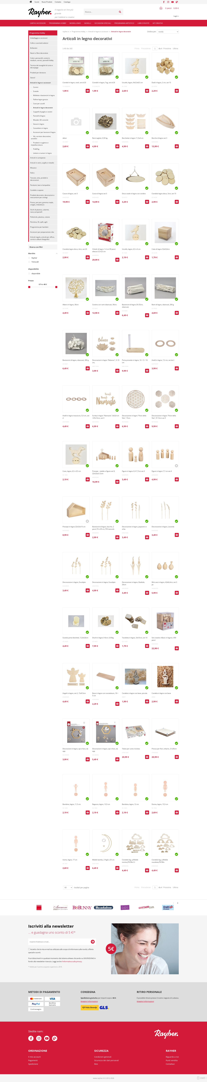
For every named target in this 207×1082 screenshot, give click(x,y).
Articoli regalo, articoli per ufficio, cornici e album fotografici (42, 238)
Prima (137, 48)
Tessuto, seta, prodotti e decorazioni (39, 179)
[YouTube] (172, 2)
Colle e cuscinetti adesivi (39, 43)
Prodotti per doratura (38, 73)
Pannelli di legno (39, 116)
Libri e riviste (143, 23)
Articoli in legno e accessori (40, 83)
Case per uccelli (39, 103)
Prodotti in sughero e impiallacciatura (39, 144)
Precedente (146, 48)
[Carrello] (167, 8)
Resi (96, 1064)
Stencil (32, 78)
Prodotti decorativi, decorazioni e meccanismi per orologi (42, 196)
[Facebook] (164, 2)
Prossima (167, 48)
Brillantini (33, 48)
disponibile (36, 273)
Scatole (36, 91)
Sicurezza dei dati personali (106, 1060)
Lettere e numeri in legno (42, 153)
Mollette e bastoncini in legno (44, 95)
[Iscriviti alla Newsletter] (92, 941)
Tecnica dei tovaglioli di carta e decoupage (41, 66)
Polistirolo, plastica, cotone (40, 217)
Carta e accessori (38, 23)
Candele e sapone (36, 190)
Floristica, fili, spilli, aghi (38, 222)
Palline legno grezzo (40, 99)
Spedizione (33, 1064)
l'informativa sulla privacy (72, 961)
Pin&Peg (36, 149)
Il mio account (34, 1057)
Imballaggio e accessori (39, 38)
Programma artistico (124, 23)
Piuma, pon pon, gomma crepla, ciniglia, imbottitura (41, 203)
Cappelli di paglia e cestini (42, 112)
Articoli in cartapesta (37, 158)
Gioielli (87, 23)
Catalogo (67, 2)
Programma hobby (57, 23)
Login (176, 16)
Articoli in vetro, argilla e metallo (42, 163)
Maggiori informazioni (89, 1001)
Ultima (175, 48)
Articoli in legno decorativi (43, 108)
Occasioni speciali (103, 23)
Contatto (58, 2)
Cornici (35, 87)
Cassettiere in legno (40, 128)
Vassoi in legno (38, 124)
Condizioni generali (102, 1057)
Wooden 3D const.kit (40, 120)
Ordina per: (151, 32)
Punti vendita (172, 1060)
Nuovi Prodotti (47, 2)
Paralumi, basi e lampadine (40, 185)
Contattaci (170, 1064)
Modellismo (75, 23)
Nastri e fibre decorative (39, 53)
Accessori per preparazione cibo (42, 232)
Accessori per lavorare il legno (44, 132)
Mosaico (33, 168)
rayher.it (66, 31)
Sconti (37, 2)
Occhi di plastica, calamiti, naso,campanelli (39, 211)
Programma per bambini (39, 227)
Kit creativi (158, 23)
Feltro (32, 173)
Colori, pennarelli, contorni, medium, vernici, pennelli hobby (41, 59)
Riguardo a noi (172, 1057)
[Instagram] (168, 2)
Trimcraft (35, 262)
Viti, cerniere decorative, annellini (41, 137)
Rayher (34, 258)
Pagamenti (33, 1060)
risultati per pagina (81, 888)
